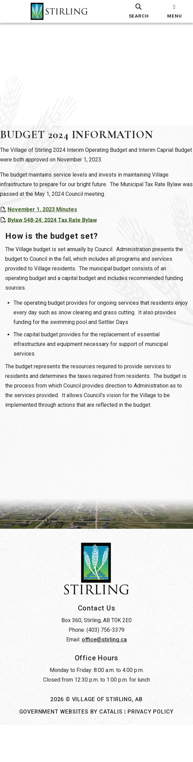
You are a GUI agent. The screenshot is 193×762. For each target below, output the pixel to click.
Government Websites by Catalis (71, 749)
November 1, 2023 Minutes (49, 216)
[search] (138, 11)
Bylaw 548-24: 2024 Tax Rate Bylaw (59, 226)
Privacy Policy (151, 749)
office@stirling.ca (104, 676)
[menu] (174, 11)
